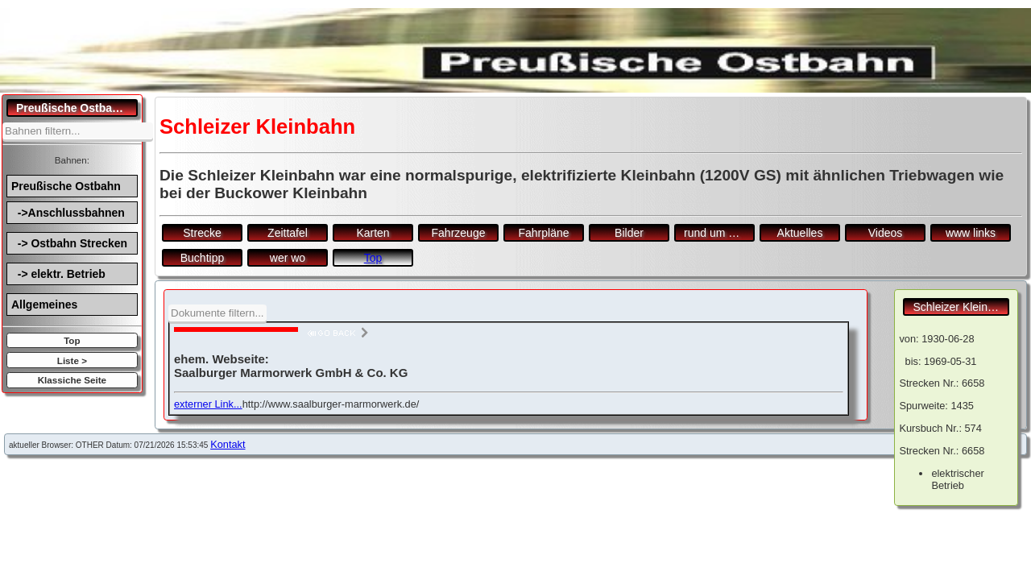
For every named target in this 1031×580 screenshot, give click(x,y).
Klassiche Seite (72, 380)
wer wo (287, 257)
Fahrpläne (543, 232)
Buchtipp (202, 257)
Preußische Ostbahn (66, 186)
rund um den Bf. (719, 232)
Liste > (72, 360)
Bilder (629, 232)
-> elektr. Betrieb (58, 273)
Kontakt (227, 444)
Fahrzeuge (459, 232)
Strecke (202, 232)
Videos (885, 232)
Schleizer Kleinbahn (961, 306)
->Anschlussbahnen (68, 212)
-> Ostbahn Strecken (69, 243)
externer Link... (208, 404)
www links (971, 232)
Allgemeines (44, 304)
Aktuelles (800, 232)
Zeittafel (287, 232)
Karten (372, 232)
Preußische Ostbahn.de (77, 108)
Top (72, 340)
